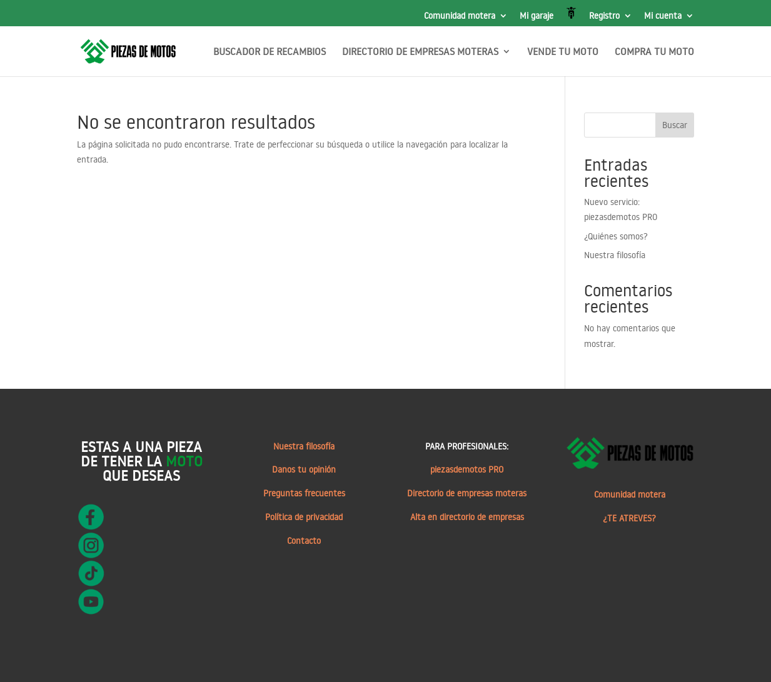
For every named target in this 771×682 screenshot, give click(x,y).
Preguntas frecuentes (304, 493)
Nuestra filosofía (614, 255)
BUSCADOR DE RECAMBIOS (269, 52)
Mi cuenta (663, 16)
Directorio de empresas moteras (467, 493)
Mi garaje (536, 16)
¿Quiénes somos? (616, 236)
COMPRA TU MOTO (654, 52)
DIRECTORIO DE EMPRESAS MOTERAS (420, 52)
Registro (604, 16)
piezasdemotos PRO (466, 469)
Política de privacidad (304, 517)
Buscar (674, 125)
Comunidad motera (459, 16)
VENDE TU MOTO (562, 52)
